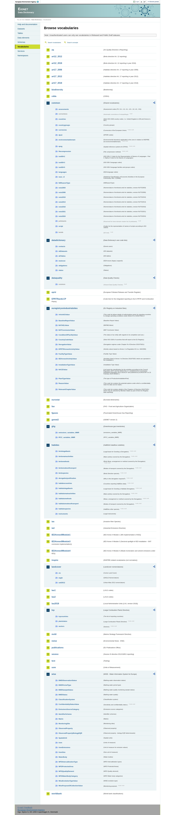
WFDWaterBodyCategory (68, 776)
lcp (53, 610)
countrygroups (64, 125)
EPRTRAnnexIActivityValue (69, 349)
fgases (55, 413)
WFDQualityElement (66, 771)
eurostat (56, 400)
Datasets (21, 29)
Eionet (27, 19)
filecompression (65, 151)
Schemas (21, 42)
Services (21, 51)
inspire (55, 560)
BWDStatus (63, 695)
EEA (28, 2)
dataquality (57, 278)
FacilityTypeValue (65, 354)
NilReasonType (64, 183)
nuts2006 (62, 192)
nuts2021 (62, 212)
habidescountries (65, 483)
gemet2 (55, 420)
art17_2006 (57, 70)
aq (53, 50)
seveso (55, 654)
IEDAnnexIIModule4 (61, 551)
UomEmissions (64, 747)
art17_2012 (57, 76)
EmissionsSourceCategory (69, 709)
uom (54, 667)
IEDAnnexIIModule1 (61, 535)
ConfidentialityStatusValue (69, 704)
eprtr (54, 292)
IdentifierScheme (65, 714)
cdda (54, 96)
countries (62, 119)
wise (54, 674)
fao (53, 406)
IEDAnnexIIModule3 (61, 541)
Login (137, 1)
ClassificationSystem (67, 699)
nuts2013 (62, 202)
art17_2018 (57, 83)
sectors (61, 626)
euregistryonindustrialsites (65, 308)
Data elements (23, 38)
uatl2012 (62, 583)
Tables (20, 33)
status (61, 270)
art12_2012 (57, 56)
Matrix (61, 719)
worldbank (57, 794)
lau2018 (55, 603)
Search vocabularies (54, 42)
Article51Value (64, 315)
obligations (63, 266)
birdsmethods (64, 461)
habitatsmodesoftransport (69, 504)
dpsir (60, 135)
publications (57, 648)
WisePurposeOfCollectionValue (71, 786)
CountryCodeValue (66, 340)
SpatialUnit (63, 738)
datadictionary (58, 240)
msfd (54, 634)
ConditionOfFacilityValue (68, 335)
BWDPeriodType (65, 685)
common (56, 103)
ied (53, 528)
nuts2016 (62, 207)
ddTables (62, 256)
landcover (56, 567)
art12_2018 (57, 63)
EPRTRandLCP (59, 299)
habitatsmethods (65, 498)
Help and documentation (27, 24)
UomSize (62, 752)
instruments (63, 514)
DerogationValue (65, 344)
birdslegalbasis (64, 451)
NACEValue (63, 370)
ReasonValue (64, 383)
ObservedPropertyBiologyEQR (70, 733)
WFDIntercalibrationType (68, 762)
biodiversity (57, 90)
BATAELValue (64, 325)
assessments (64, 109)
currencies (63, 130)
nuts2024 (62, 216)
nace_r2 (62, 177)
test (53, 661)
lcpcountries (63, 616)
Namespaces (23, 56)
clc (60, 573)
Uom (60, 743)
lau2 (54, 597)
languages (63, 172)
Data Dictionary (36, 19)
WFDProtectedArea (66, 766)
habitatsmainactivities (67, 493)
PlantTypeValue (64, 378)
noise (54, 641)
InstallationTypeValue (67, 365)
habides (55, 445)
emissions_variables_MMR (69, 432)
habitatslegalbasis (66, 488)
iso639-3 (62, 162)
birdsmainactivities (66, 456)
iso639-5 (62, 167)
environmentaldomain (67, 140)
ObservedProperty (66, 728)
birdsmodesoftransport (67, 468)
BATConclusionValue (67, 330)
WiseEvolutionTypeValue (68, 781)
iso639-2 (62, 156)
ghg (53, 426)
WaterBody (63, 757)
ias (53, 521)
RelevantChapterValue (67, 389)
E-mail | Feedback (25, 808)
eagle (61, 578)
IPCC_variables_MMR (67, 437)
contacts (62, 246)
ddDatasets (63, 251)
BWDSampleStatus (66, 690)
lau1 (54, 590)
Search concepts (72, 42)
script (61, 226)
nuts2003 (62, 188)
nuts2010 (62, 197)
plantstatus (63, 621)
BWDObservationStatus (68, 680)
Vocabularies (23, 47)
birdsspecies (63, 473)
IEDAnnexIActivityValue (68, 359)
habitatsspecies (65, 509)
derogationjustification (67, 478)
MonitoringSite (64, 724)
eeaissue (62, 261)
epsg (60, 146)
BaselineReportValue (67, 321)
